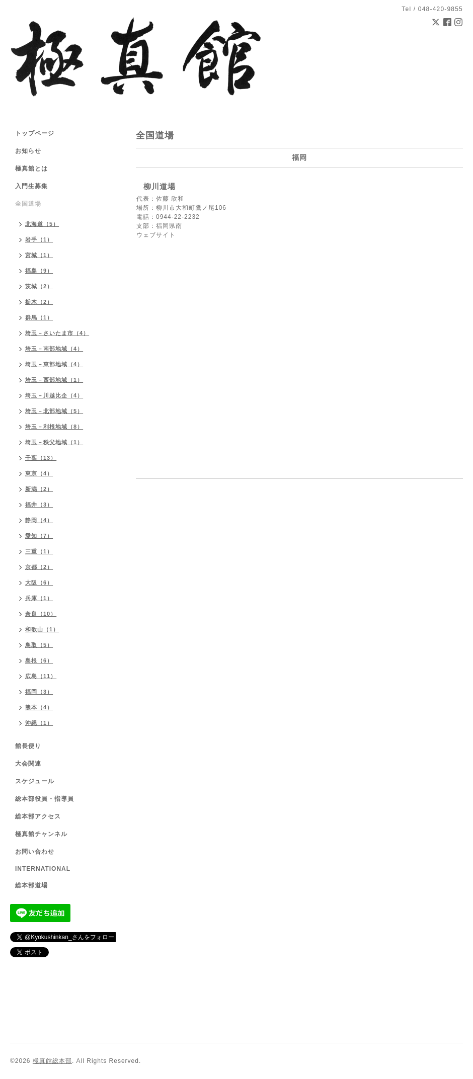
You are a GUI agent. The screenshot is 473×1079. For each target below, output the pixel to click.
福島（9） (39, 271)
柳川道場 (159, 186)
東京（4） (39, 473)
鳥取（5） (39, 645)
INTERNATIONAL (42, 868)
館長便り (28, 746)
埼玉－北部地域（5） (54, 411)
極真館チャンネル (41, 834)
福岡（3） (39, 692)
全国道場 (28, 203)
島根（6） (39, 660)
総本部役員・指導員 (44, 798)
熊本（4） (39, 707)
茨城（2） (39, 286)
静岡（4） (39, 520)
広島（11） (40, 676)
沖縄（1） (39, 723)
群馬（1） (39, 317)
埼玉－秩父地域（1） (54, 442)
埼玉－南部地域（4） (54, 349)
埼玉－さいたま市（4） (57, 333)
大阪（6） (39, 582)
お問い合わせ (34, 851)
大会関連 (28, 763)
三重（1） (39, 551)
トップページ (34, 133)
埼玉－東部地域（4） (54, 364)
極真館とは (31, 168)
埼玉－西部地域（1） (54, 380)
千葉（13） (40, 458)
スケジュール (34, 781)
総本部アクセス (38, 816)
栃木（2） (39, 302)
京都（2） (39, 567)
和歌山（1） (42, 629)
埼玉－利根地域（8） (54, 427)
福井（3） (39, 505)
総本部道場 (31, 885)
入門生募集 (31, 186)
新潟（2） (39, 489)
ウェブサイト (156, 234)
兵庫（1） (39, 598)
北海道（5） (42, 224)
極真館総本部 (52, 1060)
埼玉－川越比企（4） (54, 395)
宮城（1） (39, 255)
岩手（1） (39, 239)
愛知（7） (39, 536)
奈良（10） (40, 614)
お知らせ (28, 150)
